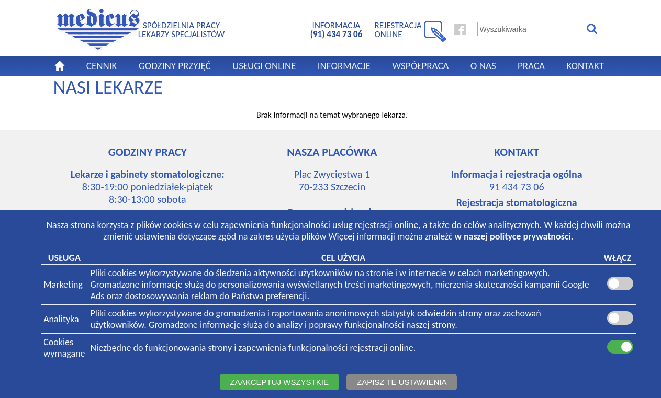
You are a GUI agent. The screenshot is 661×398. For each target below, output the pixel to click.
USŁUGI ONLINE (264, 66)
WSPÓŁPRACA (420, 66)
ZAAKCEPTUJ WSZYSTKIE (279, 382)
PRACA (531, 66)
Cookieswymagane (64, 347)
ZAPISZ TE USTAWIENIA (401, 382)
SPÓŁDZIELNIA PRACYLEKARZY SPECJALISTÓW (181, 29)
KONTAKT (585, 66)
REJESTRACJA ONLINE (398, 29)
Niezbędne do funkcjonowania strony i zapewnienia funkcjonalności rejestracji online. (253, 348)
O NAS (483, 66)
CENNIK (101, 66)
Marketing (63, 284)
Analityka (61, 319)
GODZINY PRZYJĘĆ (175, 66)
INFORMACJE (344, 66)
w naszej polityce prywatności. (513, 236)
